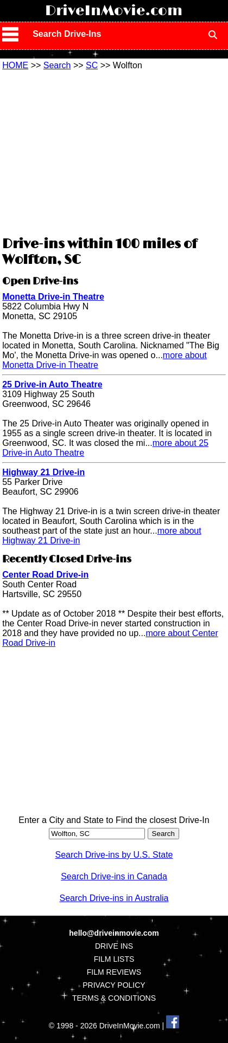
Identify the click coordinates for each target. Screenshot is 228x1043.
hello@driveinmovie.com (114, 933)
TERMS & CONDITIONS (114, 998)
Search (57, 65)
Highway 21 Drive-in (43, 472)
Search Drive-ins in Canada (114, 876)
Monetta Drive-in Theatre (53, 296)
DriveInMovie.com (113, 11)
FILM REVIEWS (114, 972)
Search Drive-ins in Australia (114, 898)
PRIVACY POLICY (114, 985)
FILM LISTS (114, 959)
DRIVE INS (114, 946)
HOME (15, 65)
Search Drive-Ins (67, 33)
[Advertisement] (114, 152)
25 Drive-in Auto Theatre (52, 384)
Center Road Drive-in (45, 574)
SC (92, 65)
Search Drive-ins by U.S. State (114, 854)
